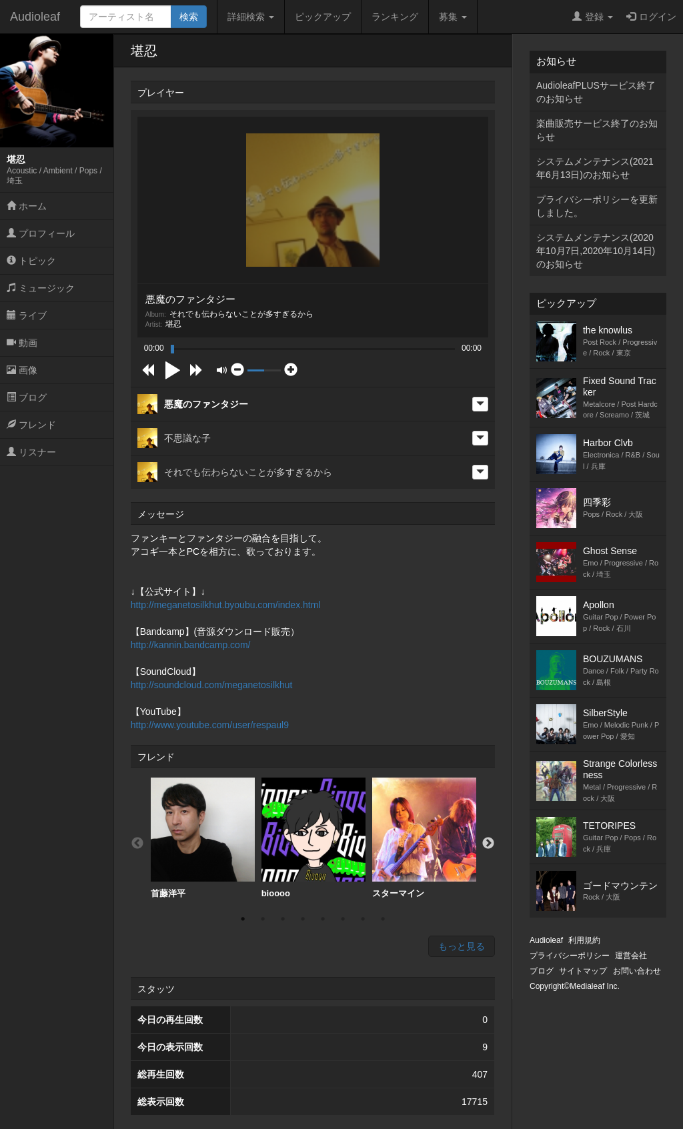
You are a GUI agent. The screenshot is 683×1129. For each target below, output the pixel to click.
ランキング (395, 16)
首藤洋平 (203, 838)
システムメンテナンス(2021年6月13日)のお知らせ (595, 168)
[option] (203, 838)
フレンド (31, 424)
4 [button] (302, 919)
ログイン (651, 16)
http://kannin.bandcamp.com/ (191, 645)
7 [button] (363, 919)
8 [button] (383, 919)
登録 (592, 16)
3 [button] (282, 919)
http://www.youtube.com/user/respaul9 (210, 725)
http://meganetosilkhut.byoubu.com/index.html (226, 605)
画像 (22, 370)
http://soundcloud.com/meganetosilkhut (212, 685)
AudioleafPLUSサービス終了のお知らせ (596, 92)
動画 (22, 342)
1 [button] (242, 919)
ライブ (27, 315)
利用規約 (584, 940)
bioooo (313, 838)
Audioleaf (35, 16)
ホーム (27, 206)
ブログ (27, 397)
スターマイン (424, 838)
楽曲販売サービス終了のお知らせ (597, 130)
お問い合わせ (637, 971)
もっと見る (461, 946)
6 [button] (343, 919)
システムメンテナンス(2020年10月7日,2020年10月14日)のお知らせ (595, 250)
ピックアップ (323, 16)
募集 (453, 16)
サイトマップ (583, 971)
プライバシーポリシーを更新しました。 (597, 206)
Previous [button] (137, 843)
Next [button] (488, 843)
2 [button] (262, 919)
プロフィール (41, 233)
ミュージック (41, 288)
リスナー (31, 452)
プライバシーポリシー (570, 955)
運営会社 (631, 955)
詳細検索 (250, 16)
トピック (31, 260)
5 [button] (322, 919)
